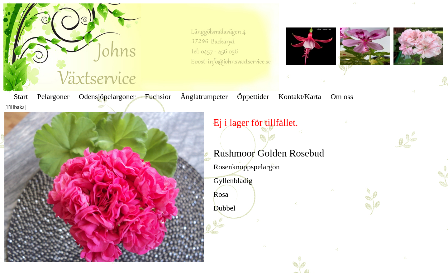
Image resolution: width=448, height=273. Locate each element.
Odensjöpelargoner (107, 96)
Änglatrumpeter (204, 96)
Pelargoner (53, 96)
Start (21, 96)
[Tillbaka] (15, 107)
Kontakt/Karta (300, 96)
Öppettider (253, 96)
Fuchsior (158, 96)
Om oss (342, 96)
